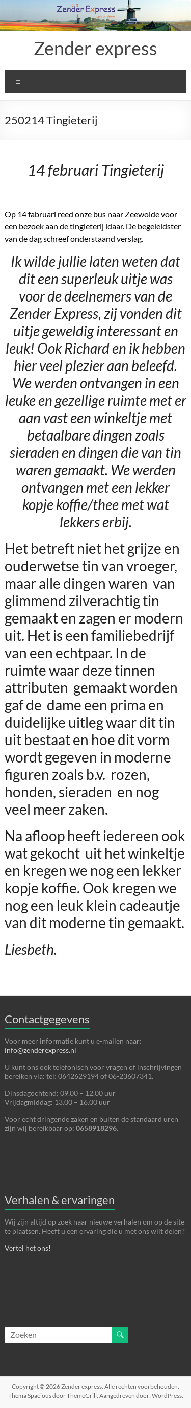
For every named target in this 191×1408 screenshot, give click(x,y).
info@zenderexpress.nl (40, 1050)
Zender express (95, 48)
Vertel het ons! (28, 1247)
